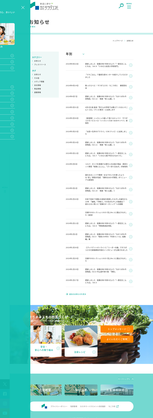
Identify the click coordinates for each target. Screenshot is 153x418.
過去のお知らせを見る (77, 287)
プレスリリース (40, 64)
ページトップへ (124, 372)
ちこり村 (112, 399)
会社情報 (37, 85)
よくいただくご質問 (117, 332)
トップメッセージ (117, 321)
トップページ (118, 40)
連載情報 (37, 92)
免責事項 (73, 399)
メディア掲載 (39, 81)
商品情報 (37, 88)
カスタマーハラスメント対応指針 (93, 399)
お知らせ (37, 61)
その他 (36, 78)
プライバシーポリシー (59, 399)
